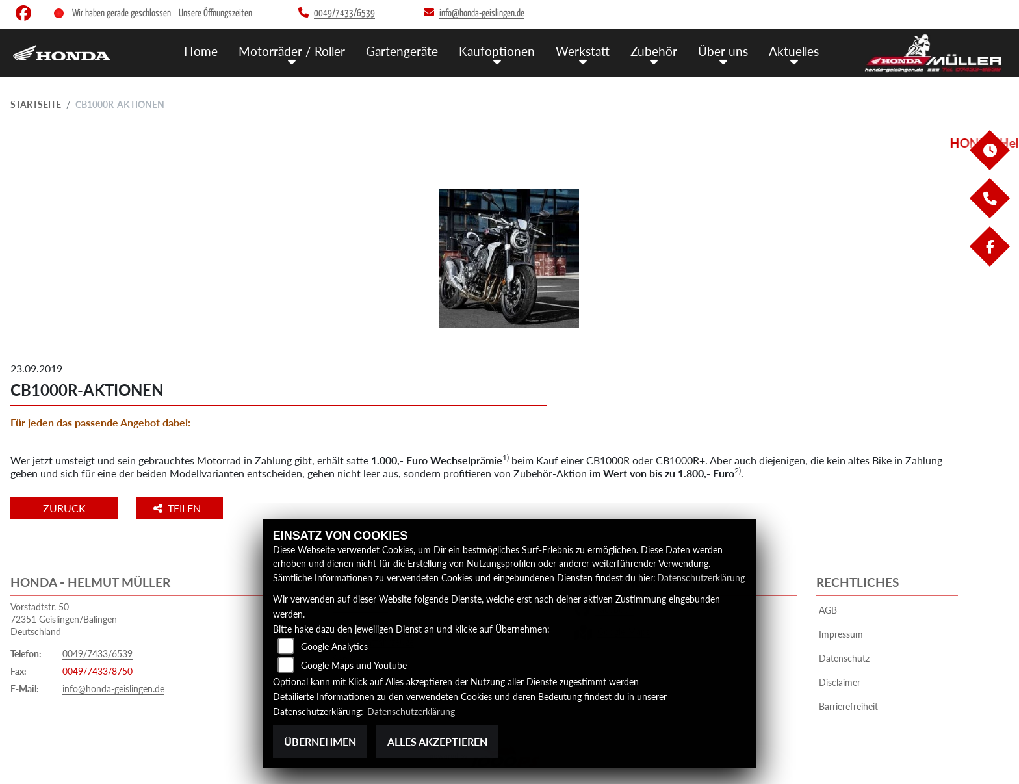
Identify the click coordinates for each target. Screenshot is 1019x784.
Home (201, 51)
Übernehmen (320, 741)
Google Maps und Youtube (354, 665)
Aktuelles (794, 51)
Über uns (723, 51)
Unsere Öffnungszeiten (215, 13)
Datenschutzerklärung (701, 577)
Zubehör (653, 51)
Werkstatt (583, 51)
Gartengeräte (402, 51)
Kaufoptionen (497, 51)
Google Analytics (334, 646)
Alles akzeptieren (437, 741)
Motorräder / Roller (292, 51)
